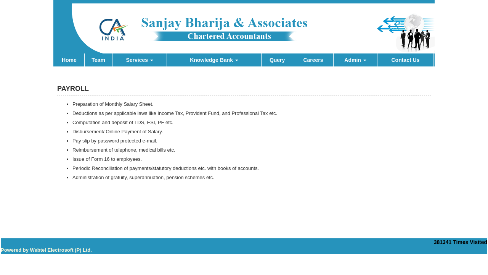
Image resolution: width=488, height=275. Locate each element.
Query (277, 60)
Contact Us (405, 60)
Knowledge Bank (214, 60)
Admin (355, 60)
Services (139, 60)
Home (69, 60)
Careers (313, 60)
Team (98, 60)
